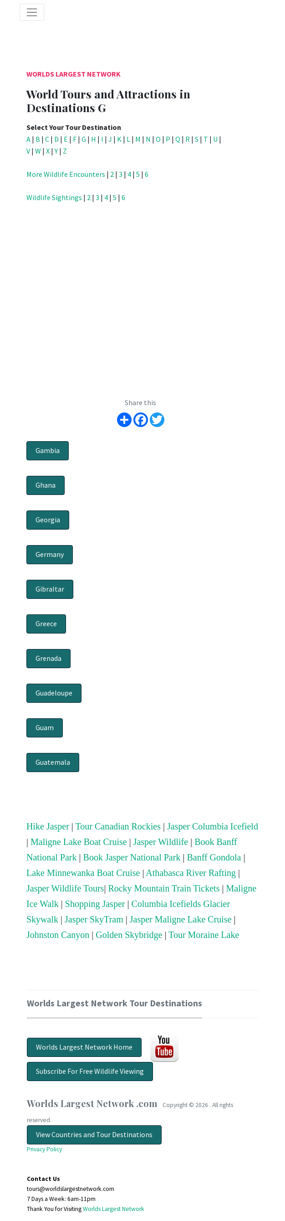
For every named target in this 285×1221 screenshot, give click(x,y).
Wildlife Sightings (54, 197)
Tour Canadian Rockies (118, 826)
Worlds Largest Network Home (84, 1046)
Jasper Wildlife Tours (65, 888)
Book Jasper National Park (132, 857)
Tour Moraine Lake (203, 935)
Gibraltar (50, 588)
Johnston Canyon (57, 935)
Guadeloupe (54, 692)
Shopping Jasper (95, 904)
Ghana (46, 484)
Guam (45, 727)
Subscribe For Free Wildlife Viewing (90, 1071)
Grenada (48, 658)
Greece (46, 623)
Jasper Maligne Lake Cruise (181, 919)
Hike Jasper (47, 826)
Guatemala (53, 762)
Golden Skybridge (129, 935)
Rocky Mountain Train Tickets (163, 888)
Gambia (48, 450)
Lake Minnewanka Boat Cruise (83, 873)
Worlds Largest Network (73, 73)
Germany (50, 554)
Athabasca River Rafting (191, 873)
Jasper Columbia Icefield (212, 826)
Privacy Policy (44, 1149)
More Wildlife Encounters (65, 174)
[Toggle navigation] (32, 12)
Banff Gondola (214, 857)
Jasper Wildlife (160, 842)
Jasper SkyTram (94, 919)
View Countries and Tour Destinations (94, 1134)
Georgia (48, 519)
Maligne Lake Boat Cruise (79, 842)
